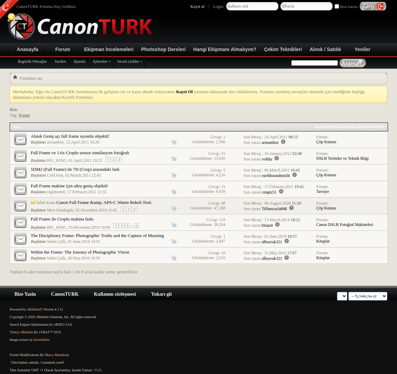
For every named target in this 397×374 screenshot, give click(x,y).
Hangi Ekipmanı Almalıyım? (224, 49)
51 (223, 153)
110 (222, 219)
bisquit (267, 225)
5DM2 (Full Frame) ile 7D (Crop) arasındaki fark (75, 169)
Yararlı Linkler (128, 61)
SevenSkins (41, 340)
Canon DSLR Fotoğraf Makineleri (344, 224)
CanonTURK (65, 294)
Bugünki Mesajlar (32, 61)
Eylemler (100, 61)
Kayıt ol (197, 6)
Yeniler (362, 49)
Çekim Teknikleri (283, 49)
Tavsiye (322, 191)
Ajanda (80, 61)
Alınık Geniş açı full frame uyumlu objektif (70, 136)
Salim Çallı (56, 241)
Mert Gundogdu (60, 210)
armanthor (55, 142)
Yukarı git (161, 294)
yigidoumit (56, 191)
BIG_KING (57, 160)
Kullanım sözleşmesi (115, 294)
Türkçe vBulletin (21, 332)
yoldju (267, 159)
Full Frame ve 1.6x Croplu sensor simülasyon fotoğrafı (80, 152)
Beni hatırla (346, 6)
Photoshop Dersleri (163, 49)
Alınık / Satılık (325, 49)
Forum (62, 49)
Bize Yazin (25, 294)
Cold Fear (55, 175)
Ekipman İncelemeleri (108, 49)
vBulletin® (34, 309)
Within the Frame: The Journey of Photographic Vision (80, 252)
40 (223, 203)
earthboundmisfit (276, 175)
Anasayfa (27, 49)
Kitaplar (323, 241)
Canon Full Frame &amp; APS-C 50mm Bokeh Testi (103, 202)
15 (223, 186)
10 (223, 252)
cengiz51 (269, 192)
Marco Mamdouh (57, 355)
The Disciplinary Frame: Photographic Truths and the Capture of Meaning (97, 235)
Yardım (60, 61)
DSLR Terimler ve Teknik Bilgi (342, 158)
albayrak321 (272, 241)
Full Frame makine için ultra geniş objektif (69, 185)
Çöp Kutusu (326, 141)
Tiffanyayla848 (274, 208)
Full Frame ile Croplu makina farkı (62, 219)
